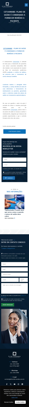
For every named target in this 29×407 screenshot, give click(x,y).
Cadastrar (10, 178)
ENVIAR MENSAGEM (8, 305)
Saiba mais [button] (14, 397)
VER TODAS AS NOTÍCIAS (19, 225)
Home (10, 22)
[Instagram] (18, 384)
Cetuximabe (7, 48)
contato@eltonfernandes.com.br (14, 379)
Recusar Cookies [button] (8, 402)
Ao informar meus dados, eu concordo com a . (14, 169)
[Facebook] (6, 384)
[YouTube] (14, 384)
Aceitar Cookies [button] (20, 402)
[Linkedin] (22, 384)
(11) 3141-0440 (14, 364)
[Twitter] (10, 384)
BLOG (14, 22)
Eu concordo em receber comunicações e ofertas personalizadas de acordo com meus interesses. (14, 173)
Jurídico (18, 22)
